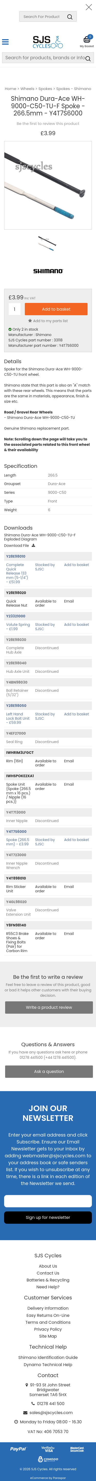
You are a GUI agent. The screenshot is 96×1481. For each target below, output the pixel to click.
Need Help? (47, 1287)
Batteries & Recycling (48, 1280)
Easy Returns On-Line (48, 1315)
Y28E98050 (16, 705)
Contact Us (48, 1273)
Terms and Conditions (48, 1322)
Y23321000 (15, 616)
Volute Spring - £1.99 (18, 626)
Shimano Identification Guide (48, 1357)
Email (69, 601)
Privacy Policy (48, 1329)
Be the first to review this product (48, 123)
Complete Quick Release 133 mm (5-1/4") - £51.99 (17, 573)
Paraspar (59, 1478)
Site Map (48, 1336)
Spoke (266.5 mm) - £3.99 (17, 842)
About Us (48, 1266)
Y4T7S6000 (16, 831)
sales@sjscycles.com (51, 1413)
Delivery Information (47, 1308)
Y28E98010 (15, 556)
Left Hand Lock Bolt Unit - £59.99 (17, 718)
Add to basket (76, 564)
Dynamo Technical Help (48, 1365)
